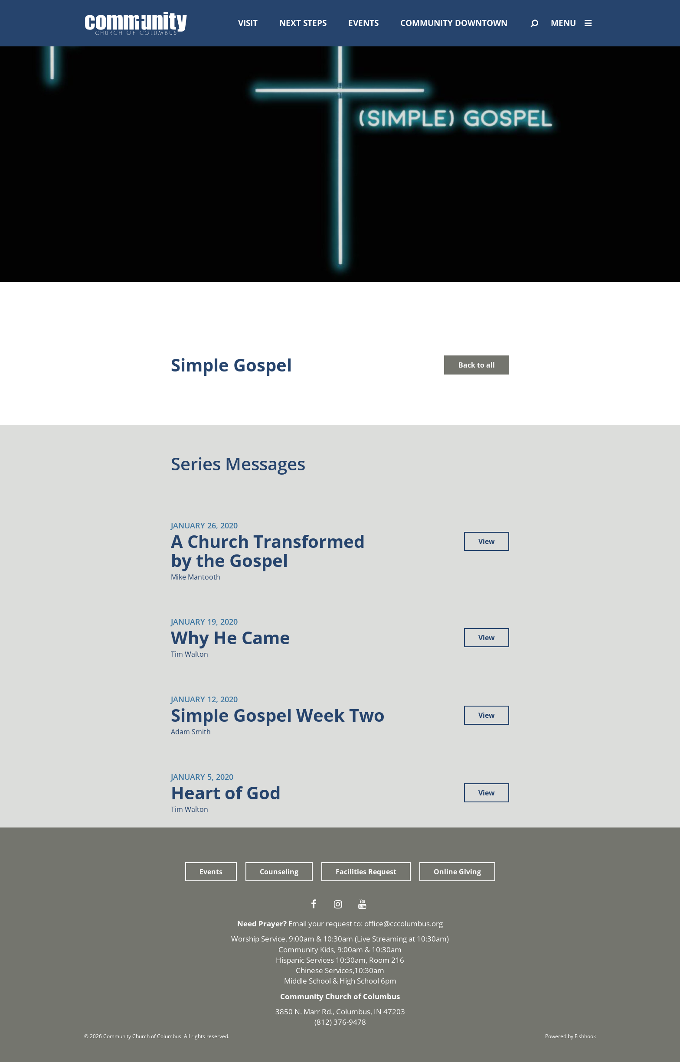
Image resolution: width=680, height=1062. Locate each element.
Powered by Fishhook (570, 1036)
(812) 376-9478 (340, 1022)
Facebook (315, 904)
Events (363, 23)
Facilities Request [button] (366, 871)
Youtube (364, 904)
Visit (248, 23)
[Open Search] (534, 23)
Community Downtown (453, 23)
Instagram (340, 904)
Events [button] (210, 871)
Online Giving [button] (457, 871)
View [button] (486, 541)
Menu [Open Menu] (573, 23)
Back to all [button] (476, 365)
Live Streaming (382, 939)
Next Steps (303, 23)
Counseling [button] (279, 871)
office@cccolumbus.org (403, 923)
